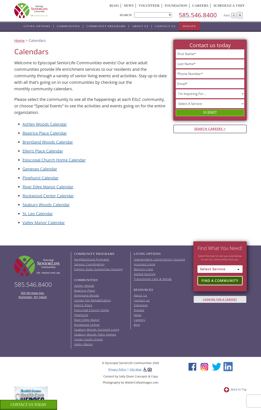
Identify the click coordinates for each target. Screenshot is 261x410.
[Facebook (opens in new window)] (192, 366)
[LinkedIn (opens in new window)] (228, 366)
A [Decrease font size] (234, 15)
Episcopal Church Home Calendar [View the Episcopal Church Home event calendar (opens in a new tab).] (54, 160)
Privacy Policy (117, 369)
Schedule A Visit (229, 6)
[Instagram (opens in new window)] (204, 366)
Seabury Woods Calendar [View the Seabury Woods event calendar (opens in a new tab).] (46, 204)
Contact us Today (28, 405)
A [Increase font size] (240, 15)
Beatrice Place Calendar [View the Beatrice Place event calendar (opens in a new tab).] (44, 133)
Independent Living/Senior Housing (159, 259)
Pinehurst (81, 315)
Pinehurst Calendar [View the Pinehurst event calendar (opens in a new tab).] (40, 178)
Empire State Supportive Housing (98, 269)
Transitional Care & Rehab (153, 279)
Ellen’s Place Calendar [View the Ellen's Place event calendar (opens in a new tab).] (42, 151)
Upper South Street (88, 339)
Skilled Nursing (145, 274)
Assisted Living (144, 264)
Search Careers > (210, 129)
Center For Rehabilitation (92, 300)
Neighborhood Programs (91, 259)
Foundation (176, 6)
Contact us (165, 26)
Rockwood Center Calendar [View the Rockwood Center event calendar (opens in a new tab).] (48, 195)
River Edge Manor (87, 320)
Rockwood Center (87, 325)
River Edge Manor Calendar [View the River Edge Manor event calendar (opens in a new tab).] (47, 187)
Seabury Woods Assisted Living (96, 329)
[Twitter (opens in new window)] (216, 366)
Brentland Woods (86, 295)
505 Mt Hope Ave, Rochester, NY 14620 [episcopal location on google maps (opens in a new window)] (33, 295)
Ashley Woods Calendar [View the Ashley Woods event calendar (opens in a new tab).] (44, 124)
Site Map (136, 369)
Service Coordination (89, 264)
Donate (189, 26)
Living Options (37, 26)
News (129, 6)
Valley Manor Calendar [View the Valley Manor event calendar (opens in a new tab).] (43, 222)
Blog (114, 6)
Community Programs (106, 26)
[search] (153, 15)
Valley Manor (83, 344)
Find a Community (219, 280)
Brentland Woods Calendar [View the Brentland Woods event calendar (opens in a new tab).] (47, 142)
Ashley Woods (84, 286)
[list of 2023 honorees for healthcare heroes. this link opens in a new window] (31, 397)
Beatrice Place (84, 290)
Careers (200, 6)
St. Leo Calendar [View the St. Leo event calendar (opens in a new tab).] (37, 213)
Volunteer (149, 6)
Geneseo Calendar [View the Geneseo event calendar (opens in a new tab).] (39, 169)
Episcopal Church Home (91, 310)
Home (19, 40)
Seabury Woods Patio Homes (95, 334)
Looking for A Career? (220, 299)
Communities (68, 26)
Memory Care (143, 269)
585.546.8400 (198, 15)
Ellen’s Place (83, 305)
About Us (140, 26)
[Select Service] (220, 269)
